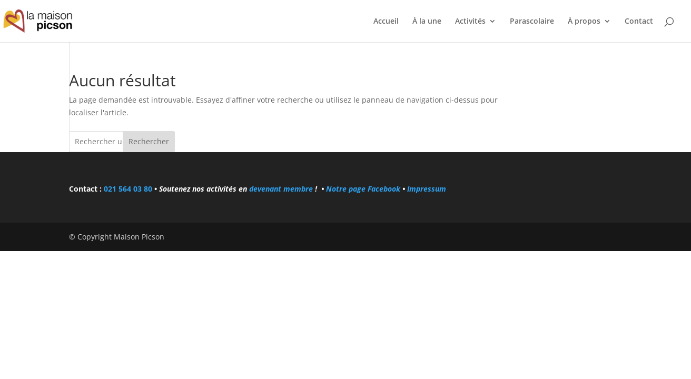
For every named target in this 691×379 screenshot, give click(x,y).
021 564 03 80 (128, 189)
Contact (639, 21)
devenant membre (281, 189)
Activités (470, 21)
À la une (426, 21)
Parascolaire (532, 21)
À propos (584, 21)
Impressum (426, 189)
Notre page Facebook (364, 189)
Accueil (386, 21)
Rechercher (149, 141)
